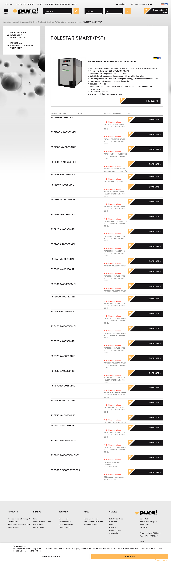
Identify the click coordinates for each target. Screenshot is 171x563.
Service (113, 512)
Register (121, 4)
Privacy (157, 560)
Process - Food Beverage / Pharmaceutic (19, 35)
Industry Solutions (116, 519)
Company (9, 4)
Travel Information (66, 525)
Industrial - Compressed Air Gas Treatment (21, 45)
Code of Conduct (65, 527)
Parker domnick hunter (42, 522)
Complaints (113, 533)
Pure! (35, 519)
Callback (112, 527)
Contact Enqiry (115, 530)
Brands (37, 512)
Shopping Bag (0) (160, 10)
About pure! (63, 519)
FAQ (111, 525)
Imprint (165, 560)
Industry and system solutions (61, 4)
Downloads (142, 100)
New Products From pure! (93, 522)
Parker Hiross (38, 525)
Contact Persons (25, 4)
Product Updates (90, 525)
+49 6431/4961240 (153, 533)
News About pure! (90, 519)
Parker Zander (38, 527)
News (39, 4)
